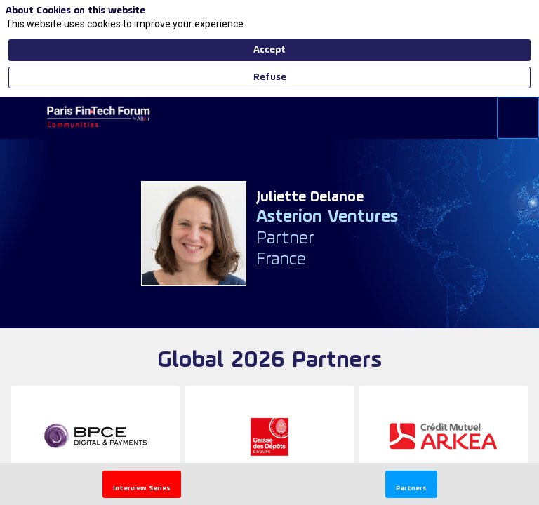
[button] (141, 484)
